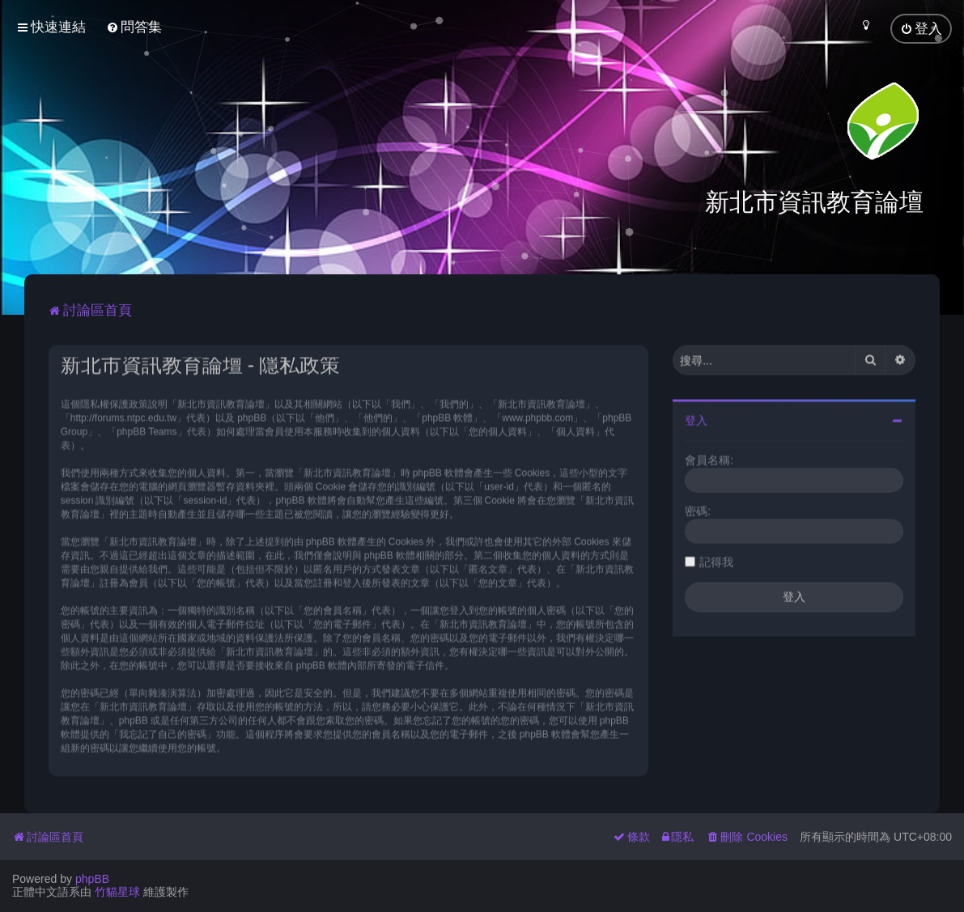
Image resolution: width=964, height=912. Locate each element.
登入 (696, 418)
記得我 (716, 560)
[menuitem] (134, 27)
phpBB (92, 878)
